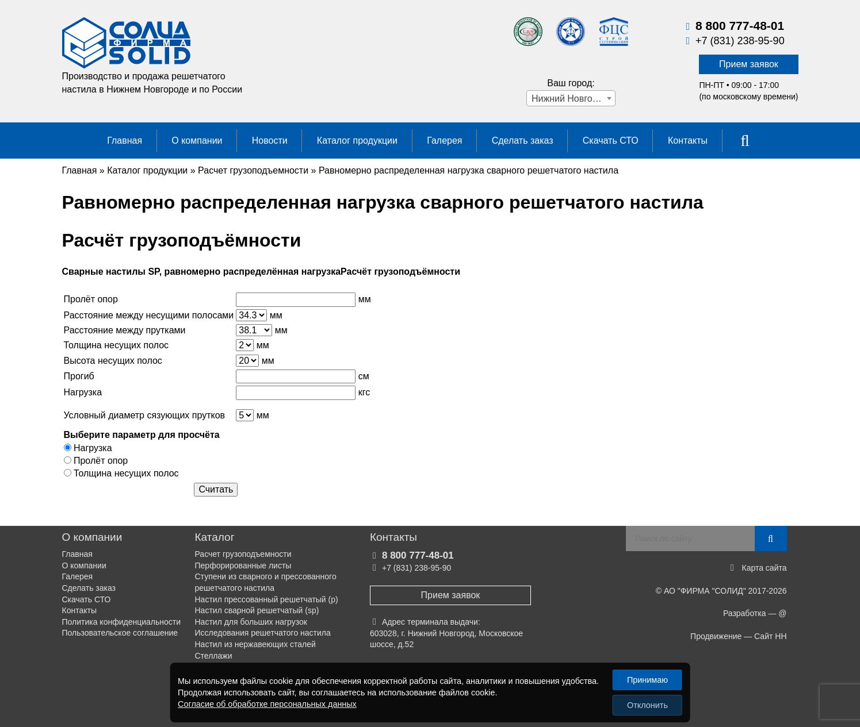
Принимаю (647, 679)
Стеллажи (213, 655)
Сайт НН (770, 636)
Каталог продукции (357, 140)
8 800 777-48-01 (739, 25)
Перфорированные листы (243, 565)
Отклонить (647, 705)
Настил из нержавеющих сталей (255, 644)
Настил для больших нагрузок (251, 621)
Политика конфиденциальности (121, 621)
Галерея (444, 140)
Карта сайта (764, 567)
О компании (196, 140)
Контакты (688, 140)
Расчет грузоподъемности (243, 554)
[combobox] (571, 98)
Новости (270, 140)
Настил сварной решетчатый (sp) (257, 610)
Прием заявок (748, 64)
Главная (124, 140)
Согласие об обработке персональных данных (267, 704)
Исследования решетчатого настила (263, 632)
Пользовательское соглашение (120, 632)
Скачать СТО (611, 140)
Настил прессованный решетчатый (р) (266, 599)
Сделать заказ (522, 140)
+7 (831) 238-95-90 (740, 41)
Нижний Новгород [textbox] (569, 98)
